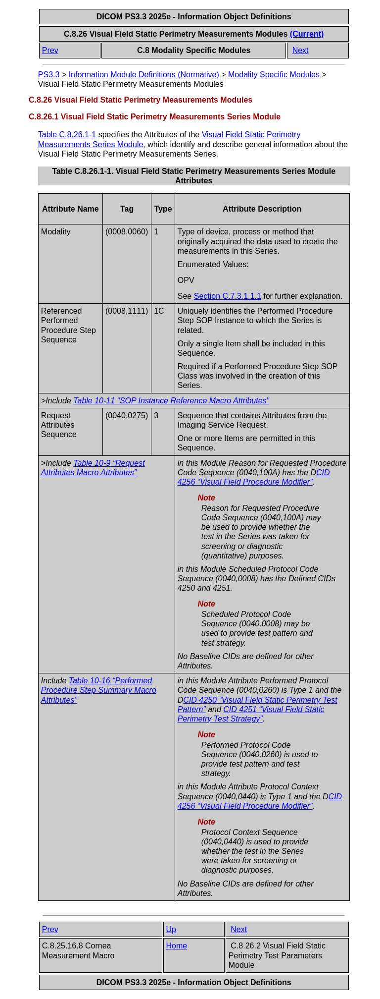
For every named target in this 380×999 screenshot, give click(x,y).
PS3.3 (49, 74)
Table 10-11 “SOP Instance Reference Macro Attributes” (171, 400)
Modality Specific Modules (274, 74)
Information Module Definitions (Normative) (144, 74)
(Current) (307, 34)
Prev (50, 50)
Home (177, 946)
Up (171, 929)
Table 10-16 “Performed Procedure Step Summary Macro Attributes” (98, 690)
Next (300, 50)
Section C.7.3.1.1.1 (227, 296)
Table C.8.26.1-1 (67, 134)
